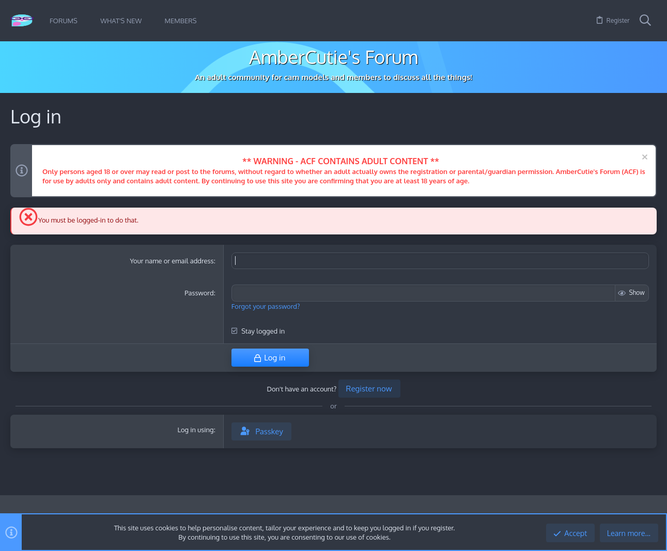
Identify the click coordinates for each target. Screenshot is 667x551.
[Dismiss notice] (643, 158)
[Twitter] (651, 512)
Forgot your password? (265, 306)
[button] (85, 21)
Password (198, 293)
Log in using (195, 429)
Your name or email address (171, 261)
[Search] (645, 20)
